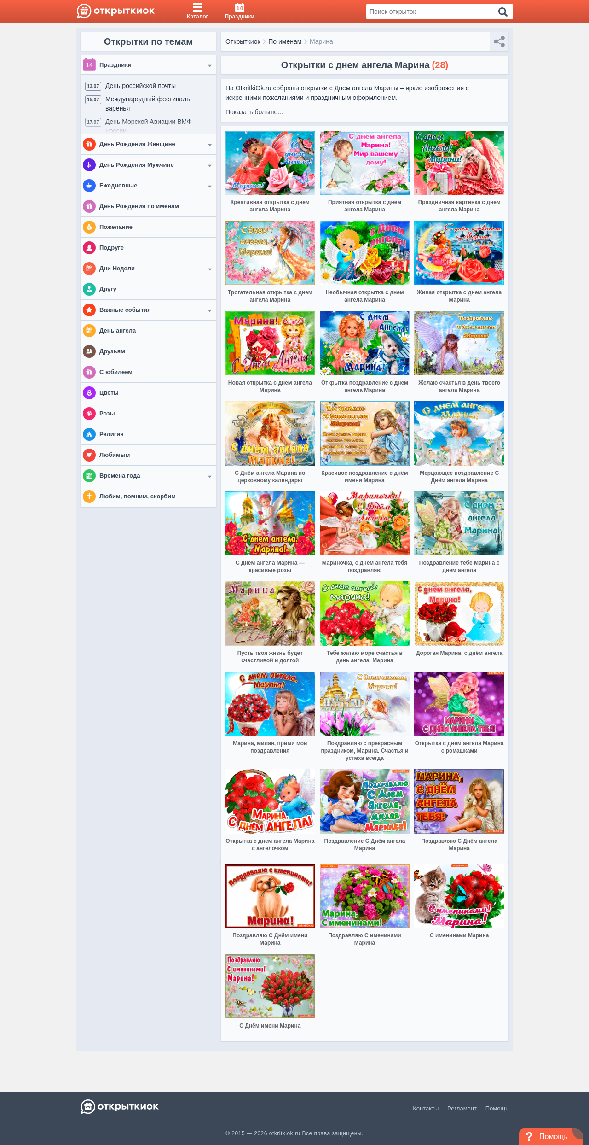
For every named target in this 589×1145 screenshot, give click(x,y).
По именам (284, 41)
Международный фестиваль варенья (147, 103)
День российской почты (140, 85)
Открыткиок (242, 41)
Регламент (462, 1108)
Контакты (426, 1108)
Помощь (496, 1108)
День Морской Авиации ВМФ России (148, 126)
